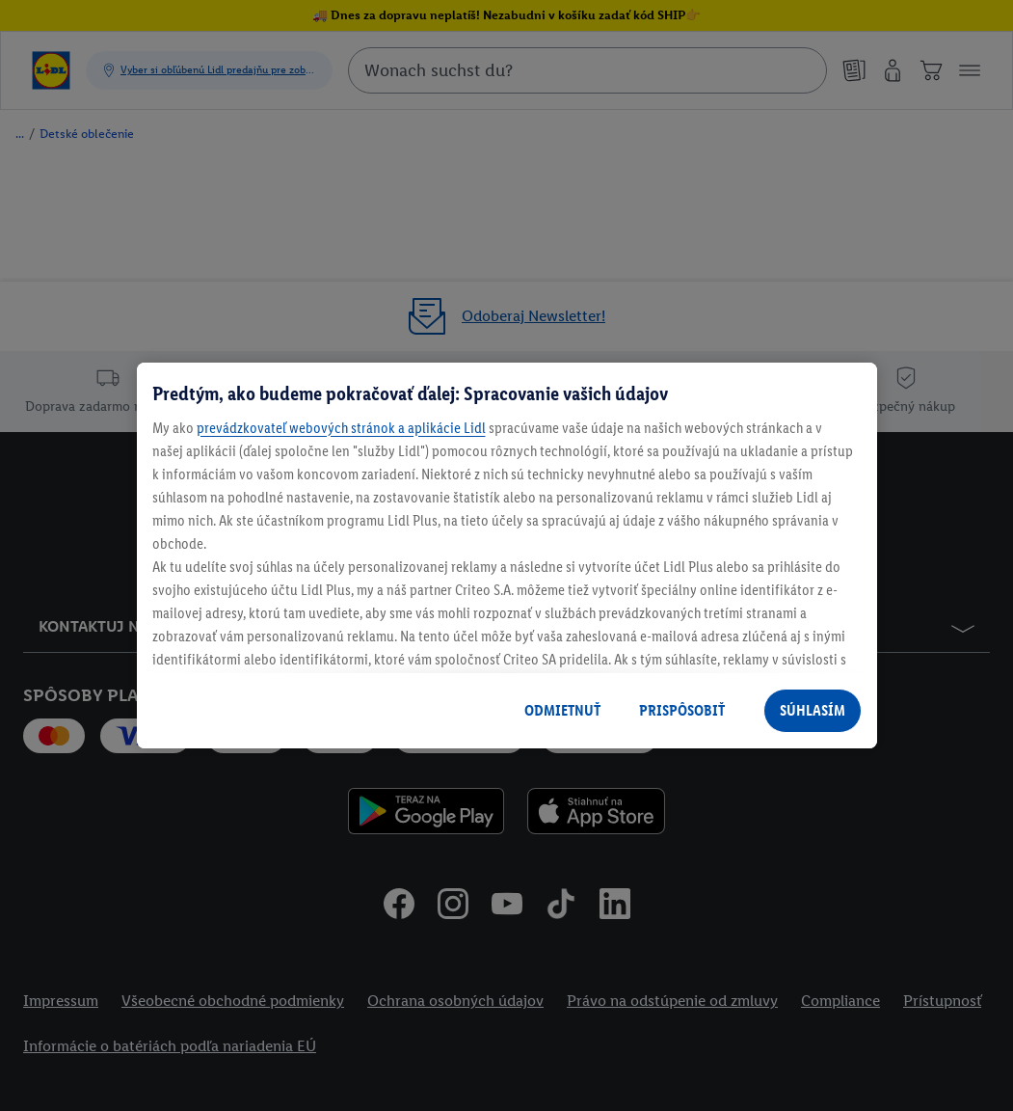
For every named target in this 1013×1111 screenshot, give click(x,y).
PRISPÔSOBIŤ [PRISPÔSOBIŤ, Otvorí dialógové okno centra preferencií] (682, 710)
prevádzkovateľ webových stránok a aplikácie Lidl (341, 428)
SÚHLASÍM (812, 710)
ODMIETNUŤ (562, 710)
